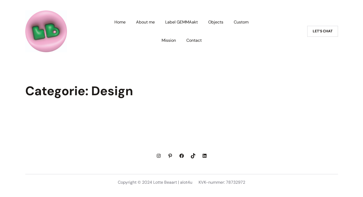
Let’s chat (323, 31)
